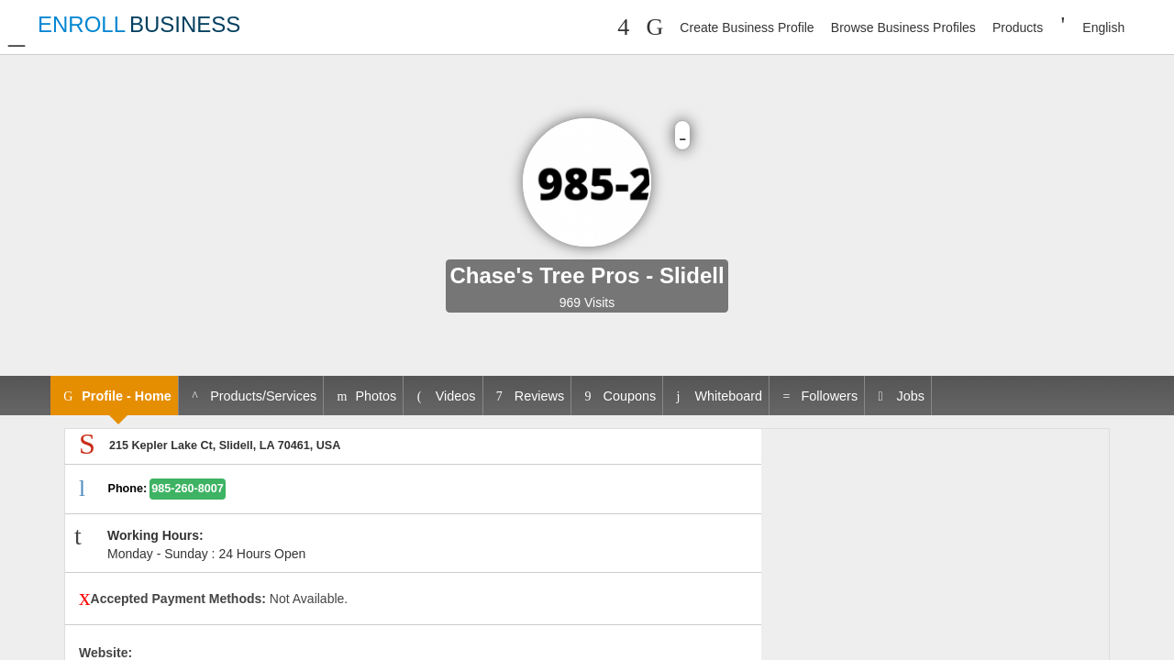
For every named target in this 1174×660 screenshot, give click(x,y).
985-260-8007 (187, 488)
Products (1017, 27)
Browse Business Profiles (903, 27)
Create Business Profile (747, 27)
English (1103, 27)
